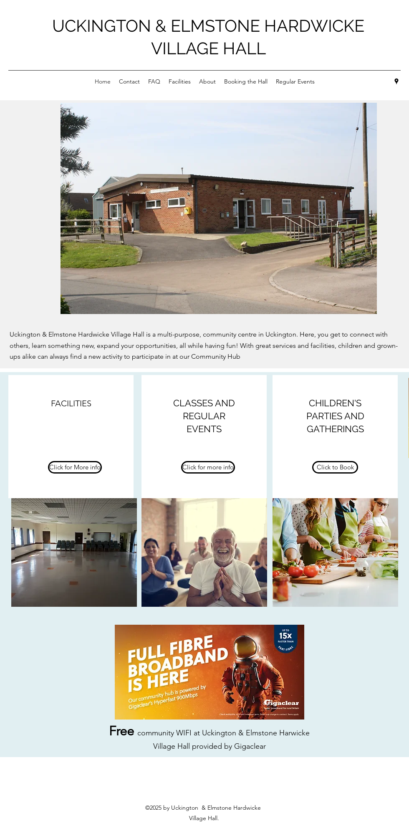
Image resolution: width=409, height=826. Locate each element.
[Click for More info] (75, 467)
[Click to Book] (335, 467)
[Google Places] (396, 81)
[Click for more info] (208, 467)
